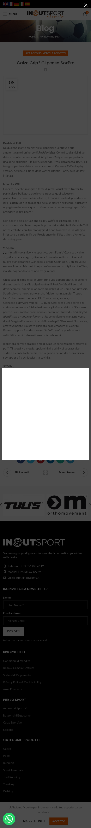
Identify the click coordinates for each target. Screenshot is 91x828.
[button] (9, 819)
